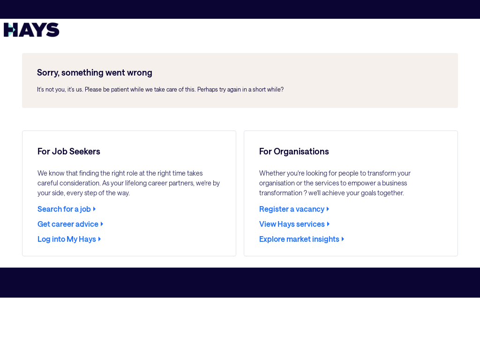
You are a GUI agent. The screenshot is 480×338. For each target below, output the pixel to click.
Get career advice (68, 224)
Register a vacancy (291, 209)
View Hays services (292, 224)
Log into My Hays (67, 239)
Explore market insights (299, 239)
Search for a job (64, 209)
